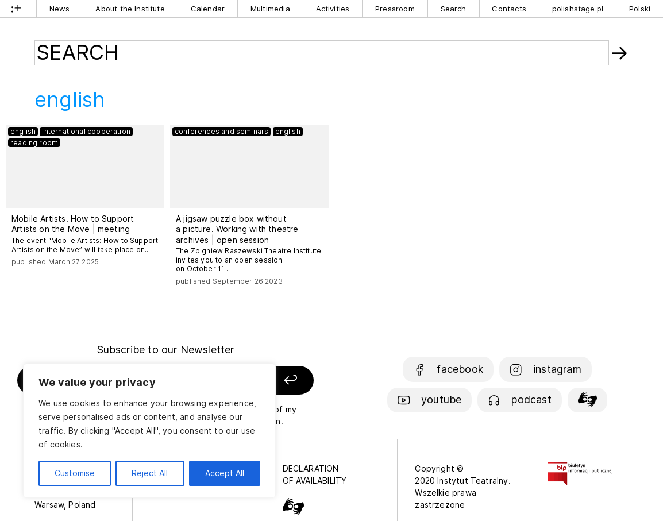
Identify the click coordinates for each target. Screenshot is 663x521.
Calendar (208, 8)
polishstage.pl (578, 8)
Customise (75, 473)
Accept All (224, 473)
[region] (149, 431)
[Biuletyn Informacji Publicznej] (580, 468)
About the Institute (129, 8)
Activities (333, 8)
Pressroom (395, 8)
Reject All (150, 473)
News (59, 8)
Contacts (509, 8)
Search (454, 8)
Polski (639, 8)
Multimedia (270, 8)
